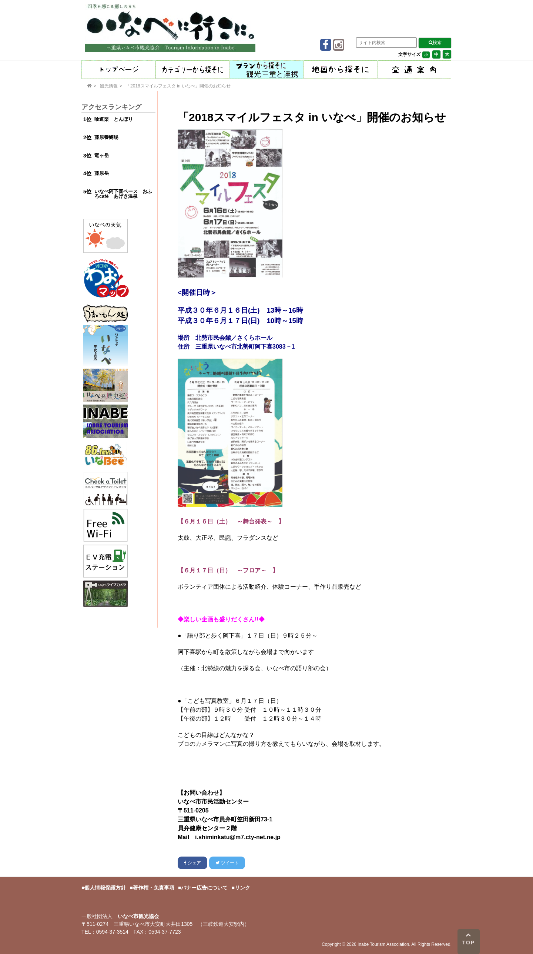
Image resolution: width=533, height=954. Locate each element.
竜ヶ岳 (101, 155)
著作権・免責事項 (153, 888)
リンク (242, 888)
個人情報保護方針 (105, 888)
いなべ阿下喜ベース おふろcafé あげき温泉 (123, 194)
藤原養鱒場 (106, 137)
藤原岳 (101, 173)
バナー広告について (204, 888)
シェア (192, 862)
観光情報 (109, 86)
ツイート (226, 862)
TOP (468, 938)
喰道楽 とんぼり (113, 119)
